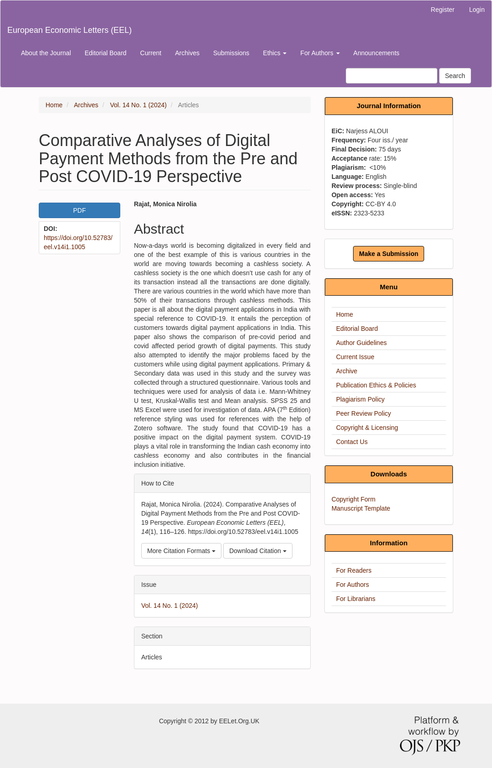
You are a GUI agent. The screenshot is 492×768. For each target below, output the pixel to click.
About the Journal (46, 53)
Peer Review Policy (363, 413)
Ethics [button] (275, 53)
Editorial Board (106, 53)
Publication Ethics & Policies (376, 385)
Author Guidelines (361, 342)
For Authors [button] (319, 53)
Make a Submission (388, 253)
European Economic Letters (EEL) (69, 30)
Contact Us (352, 441)
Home (54, 105)
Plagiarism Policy (360, 399)
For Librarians (355, 598)
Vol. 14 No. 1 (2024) (138, 105)
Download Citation (258, 550)
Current (151, 53)
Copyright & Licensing (367, 427)
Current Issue (355, 356)
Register (443, 9)
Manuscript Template (361, 508)
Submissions (231, 53)
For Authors (352, 584)
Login (477, 9)
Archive (347, 371)
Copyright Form (353, 499)
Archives (187, 53)
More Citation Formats (181, 550)
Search (455, 75)
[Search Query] (391, 76)
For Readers (354, 570)
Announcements (377, 53)
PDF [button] (79, 210)
